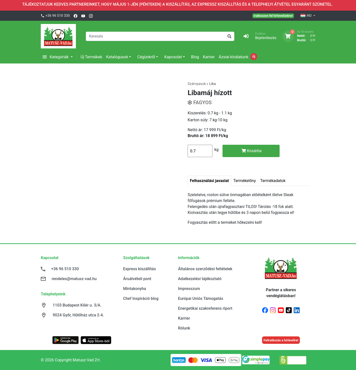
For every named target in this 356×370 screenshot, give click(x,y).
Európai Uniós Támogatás (200, 298)
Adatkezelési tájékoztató (200, 278)
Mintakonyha (134, 288)
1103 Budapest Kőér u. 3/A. (77, 305)
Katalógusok (117, 57)
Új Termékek (91, 57)
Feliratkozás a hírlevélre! (281, 340)
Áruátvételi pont (137, 278)
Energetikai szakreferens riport (205, 308)
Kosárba (252, 150)
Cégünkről (146, 57)
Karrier (209, 57)
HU (306, 16)
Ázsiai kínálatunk (233, 57)
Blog (195, 57)
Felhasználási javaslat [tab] (209, 180)
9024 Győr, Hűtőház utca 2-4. (78, 315)
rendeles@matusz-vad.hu (74, 278)
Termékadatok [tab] (273, 180)
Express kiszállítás (139, 269)
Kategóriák (56, 57)
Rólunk (184, 328)
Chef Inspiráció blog (140, 298)
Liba (212, 84)
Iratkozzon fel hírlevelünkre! (273, 16)
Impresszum (189, 288)
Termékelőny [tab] (244, 180)
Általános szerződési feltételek (205, 269)
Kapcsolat (173, 57)
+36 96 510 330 (57, 16)
